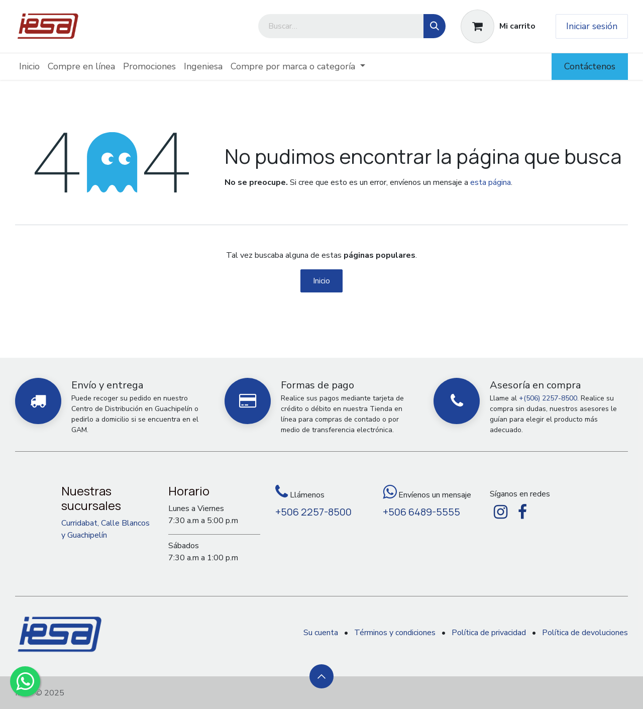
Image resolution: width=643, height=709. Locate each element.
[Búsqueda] (434, 26)
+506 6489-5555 (421, 512)
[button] (321, 676)
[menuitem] (29, 66)
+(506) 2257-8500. (549, 398)
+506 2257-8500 (313, 512)
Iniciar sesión (591, 26)
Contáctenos (589, 66)
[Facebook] (522, 512)
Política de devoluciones (585, 632)
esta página (490, 182)
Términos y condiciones (395, 632)
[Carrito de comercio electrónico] (498, 26)
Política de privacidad (489, 632)
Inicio (321, 280)
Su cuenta (320, 632)
